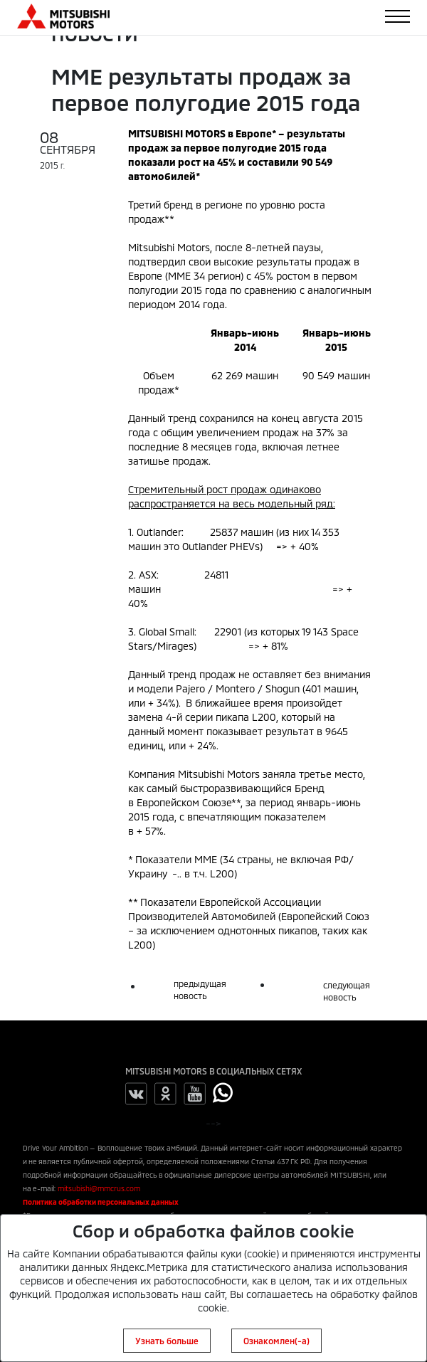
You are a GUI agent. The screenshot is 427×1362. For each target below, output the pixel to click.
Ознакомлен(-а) (276, 1341)
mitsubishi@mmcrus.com (99, 1188)
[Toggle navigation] (397, 16)
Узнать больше (167, 1341)
